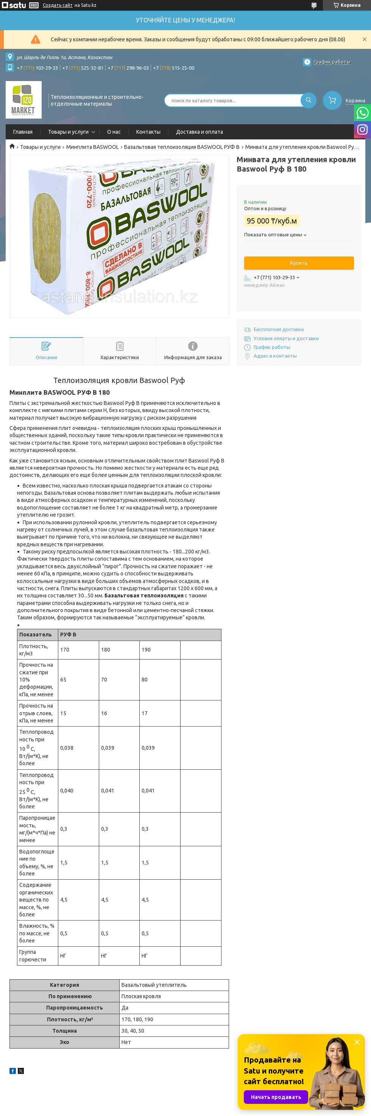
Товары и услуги (68, 131)
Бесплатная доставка (279, 329)
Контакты (148, 131)
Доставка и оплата (199, 131)
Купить (299, 263)
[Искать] (308, 100)
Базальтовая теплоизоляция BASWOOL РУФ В (182, 147)
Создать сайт (58, 5)
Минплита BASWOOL (92, 147)
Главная (23, 131)
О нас (114, 131)
